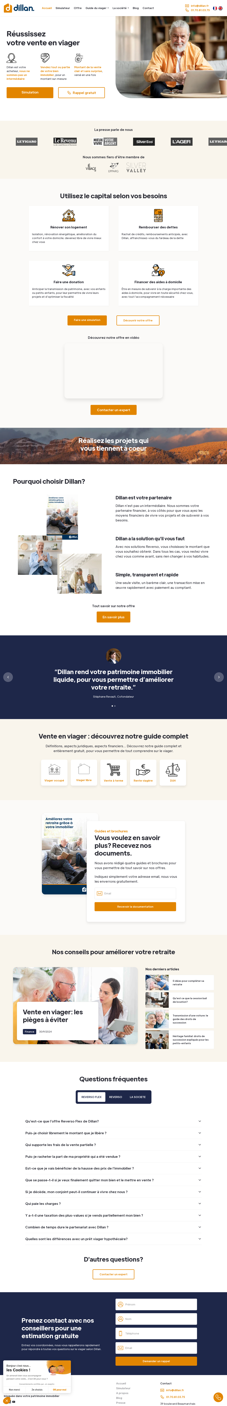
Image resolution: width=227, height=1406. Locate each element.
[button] (97, 8)
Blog (136, 8)
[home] (19, 8)
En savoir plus (113, 617)
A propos (122, 1393)
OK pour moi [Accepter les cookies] (59, 1389)
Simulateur (63, 8)
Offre (78, 8)
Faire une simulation (87, 320)
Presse (121, 1402)
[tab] (91, 1097)
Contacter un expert (113, 410)
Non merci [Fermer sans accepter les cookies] (14, 1389)
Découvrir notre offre (138, 320)
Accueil (47, 8)
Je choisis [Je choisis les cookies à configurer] (37, 1389)
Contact (148, 8)
